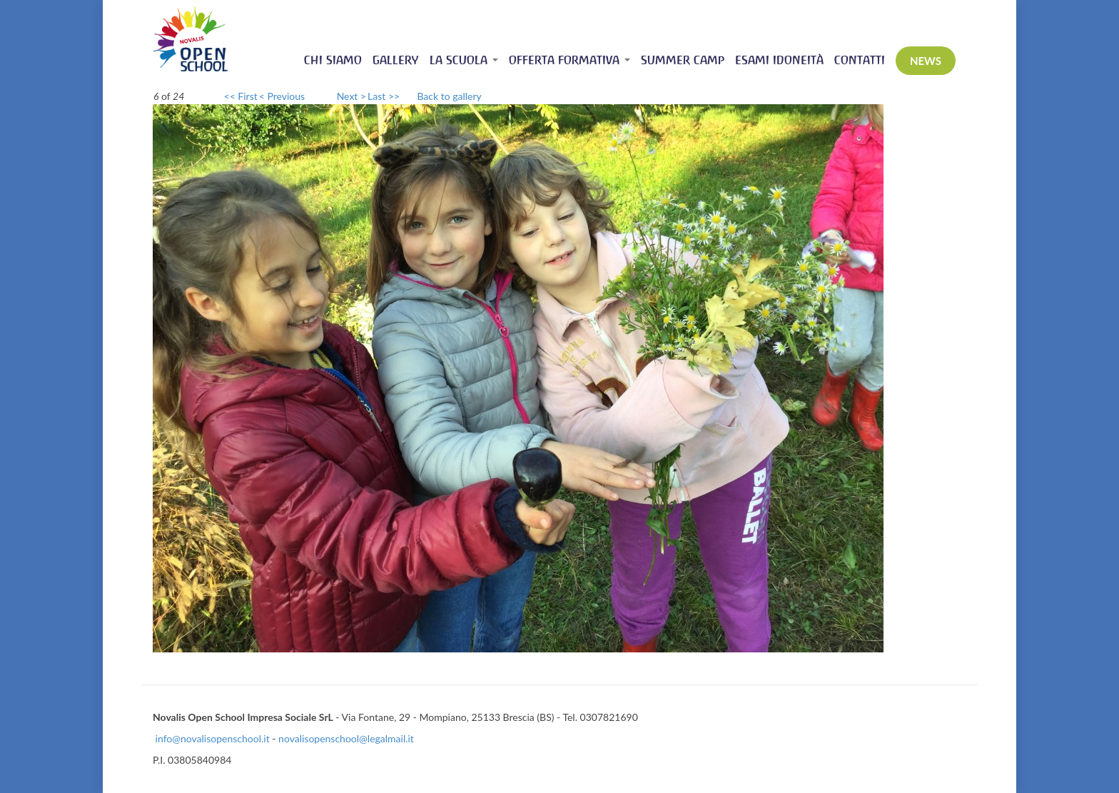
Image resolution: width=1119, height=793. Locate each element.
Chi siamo (333, 60)
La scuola (464, 60)
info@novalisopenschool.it (213, 738)
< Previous (282, 96)
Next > (351, 96)
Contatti (859, 60)
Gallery (396, 60)
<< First (241, 96)
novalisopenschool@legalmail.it (346, 738)
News (925, 60)
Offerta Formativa (569, 60)
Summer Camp (682, 60)
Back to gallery (449, 96)
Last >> (384, 96)
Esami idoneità (779, 60)
